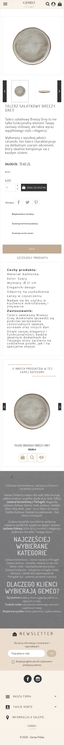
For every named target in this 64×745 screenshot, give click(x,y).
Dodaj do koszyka (36, 187)
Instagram (38, 679)
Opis (32, 249)
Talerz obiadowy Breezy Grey (32, 445)
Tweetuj (27, 202)
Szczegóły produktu (32, 257)
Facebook (28, 679)
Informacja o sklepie (28, 717)
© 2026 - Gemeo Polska (32, 737)
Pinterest (36, 202)
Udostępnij (18, 202)
